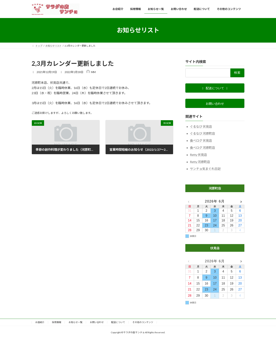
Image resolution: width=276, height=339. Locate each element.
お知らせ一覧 (75, 322)
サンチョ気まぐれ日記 (205, 168)
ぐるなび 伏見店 (201, 126)
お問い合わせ (97, 322)
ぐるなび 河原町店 (202, 133)
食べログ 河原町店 (202, 147)
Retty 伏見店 (198, 154)
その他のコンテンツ (142, 322)
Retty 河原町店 (200, 161)
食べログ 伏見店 (201, 140)
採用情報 (56, 322)
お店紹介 (39, 322)
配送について (118, 322)
